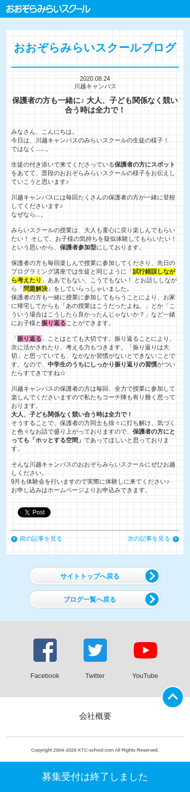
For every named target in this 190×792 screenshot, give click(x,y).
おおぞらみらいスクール (48, 9)
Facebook (44, 659)
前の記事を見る (36, 538)
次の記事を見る (153, 538)
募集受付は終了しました (95, 776)
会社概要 (95, 716)
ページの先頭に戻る (174, 694)
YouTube (145, 659)
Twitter (95, 659)
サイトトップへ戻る (109, 576)
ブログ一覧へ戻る (111, 599)
